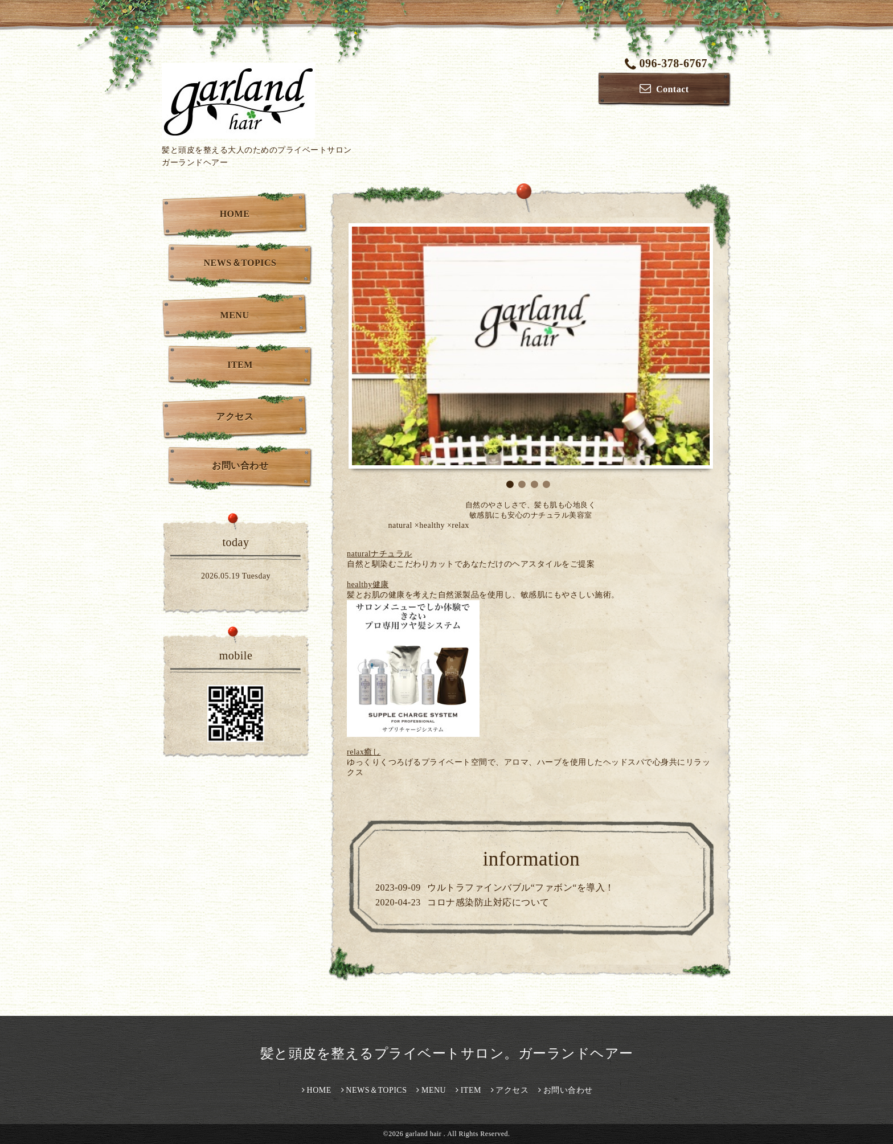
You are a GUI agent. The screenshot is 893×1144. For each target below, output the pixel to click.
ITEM (240, 365)
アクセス (234, 416)
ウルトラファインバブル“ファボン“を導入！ (521, 887)
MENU (234, 315)
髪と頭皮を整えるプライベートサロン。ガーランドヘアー (454, 1053)
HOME (235, 214)
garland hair (424, 1134)
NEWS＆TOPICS (240, 263)
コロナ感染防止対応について (488, 902)
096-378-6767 (666, 63)
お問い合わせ (240, 465)
